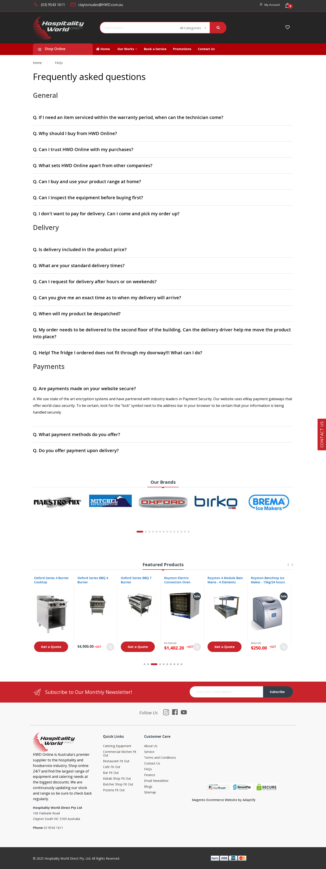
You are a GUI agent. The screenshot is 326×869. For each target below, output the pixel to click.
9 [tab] (178, 664)
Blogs (148, 787)
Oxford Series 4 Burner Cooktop (53, 580)
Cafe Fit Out (111, 767)
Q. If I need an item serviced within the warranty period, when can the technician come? (128, 117)
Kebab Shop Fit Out (117, 779)
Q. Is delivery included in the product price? (80, 249)
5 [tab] (164, 664)
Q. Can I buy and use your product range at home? (87, 181)
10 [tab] (181, 664)
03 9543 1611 (53, 828)
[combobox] (138, 27)
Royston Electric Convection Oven (179, 580)
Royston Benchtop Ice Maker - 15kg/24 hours (270, 580)
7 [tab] (171, 664)
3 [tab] (156, 664)
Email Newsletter (156, 781)
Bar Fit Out (111, 773)
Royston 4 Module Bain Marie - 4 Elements (227, 580)
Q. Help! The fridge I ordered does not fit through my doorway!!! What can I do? (117, 353)
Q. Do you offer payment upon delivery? (76, 450)
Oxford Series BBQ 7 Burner (138, 580)
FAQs (148, 769)
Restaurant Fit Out (116, 761)
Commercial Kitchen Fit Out (119, 753)
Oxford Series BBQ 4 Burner (95, 580)
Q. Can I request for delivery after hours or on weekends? (95, 282)
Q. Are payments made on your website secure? (84, 388)
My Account (272, 5)
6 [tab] (167, 664)
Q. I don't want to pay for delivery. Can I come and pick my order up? (106, 214)
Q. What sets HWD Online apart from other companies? (92, 165)
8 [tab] (174, 664)
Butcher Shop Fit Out (118, 784)
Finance (149, 775)
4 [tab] (160, 664)
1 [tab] (144, 664)
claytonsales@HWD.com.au (100, 4)
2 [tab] (150, 664)
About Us (150, 746)
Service (149, 752)
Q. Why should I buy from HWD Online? (75, 133)
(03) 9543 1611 (53, 4)
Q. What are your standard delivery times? (79, 265)
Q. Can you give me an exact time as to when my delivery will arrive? (107, 298)
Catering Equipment (117, 746)
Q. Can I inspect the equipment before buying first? (88, 198)
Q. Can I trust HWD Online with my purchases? (83, 149)
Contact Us (152, 763)
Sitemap (150, 792)
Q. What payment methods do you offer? (76, 434)
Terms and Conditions (160, 758)
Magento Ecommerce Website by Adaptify (224, 800)
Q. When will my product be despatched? (77, 314)
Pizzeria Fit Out (114, 790)
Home (37, 63)
